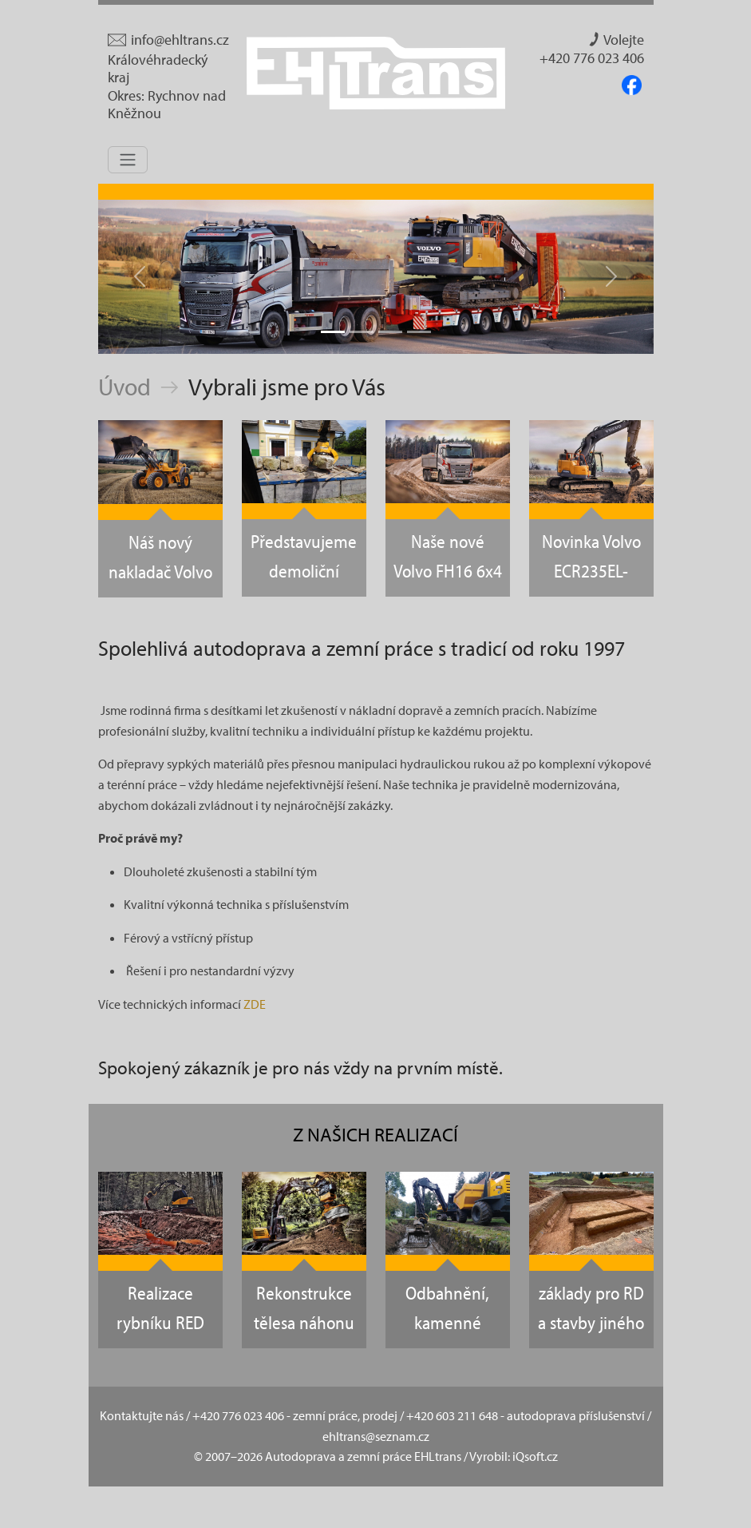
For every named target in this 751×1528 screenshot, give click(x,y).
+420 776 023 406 (592, 58)
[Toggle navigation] (128, 159)
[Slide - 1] (333, 332)
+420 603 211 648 (452, 1415)
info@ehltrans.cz (168, 40)
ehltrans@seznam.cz (375, 1436)
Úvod (124, 386)
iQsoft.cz (535, 1456)
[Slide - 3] (390, 332)
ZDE (254, 1004)
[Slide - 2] (362, 332)
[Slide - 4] (419, 332)
